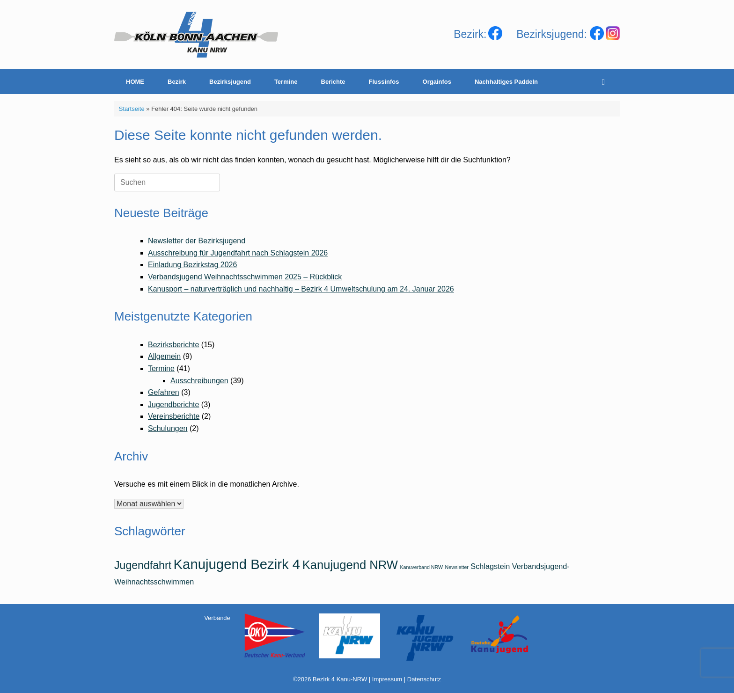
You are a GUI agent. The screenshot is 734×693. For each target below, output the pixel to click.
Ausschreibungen (199, 381)
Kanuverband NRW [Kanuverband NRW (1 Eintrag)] (421, 567)
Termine (286, 81)
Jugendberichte (173, 405)
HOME (135, 81)
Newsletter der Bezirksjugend (196, 241)
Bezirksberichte (173, 345)
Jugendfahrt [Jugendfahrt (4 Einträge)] (142, 565)
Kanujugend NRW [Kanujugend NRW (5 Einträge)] (350, 564)
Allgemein (164, 356)
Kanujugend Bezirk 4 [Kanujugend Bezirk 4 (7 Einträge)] (237, 564)
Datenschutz (424, 679)
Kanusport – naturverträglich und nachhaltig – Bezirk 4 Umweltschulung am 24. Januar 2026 (301, 289)
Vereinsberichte (173, 416)
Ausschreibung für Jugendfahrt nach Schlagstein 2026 (238, 253)
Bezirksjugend (230, 81)
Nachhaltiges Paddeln (506, 81)
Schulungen (168, 428)
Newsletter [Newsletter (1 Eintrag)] (457, 567)
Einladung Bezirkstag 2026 (192, 265)
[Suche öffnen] (606, 81)
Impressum (387, 679)
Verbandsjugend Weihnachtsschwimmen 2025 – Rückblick (245, 277)
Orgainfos (437, 81)
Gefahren (163, 392)
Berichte (333, 81)
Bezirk (177, 81)
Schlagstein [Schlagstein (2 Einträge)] (490, 566)
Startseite (132, 108)
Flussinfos (384, 81)
